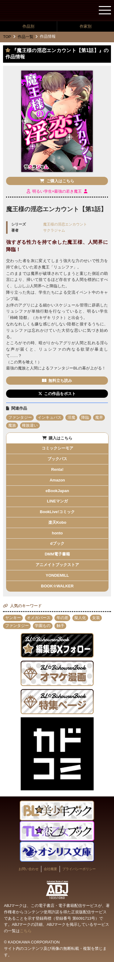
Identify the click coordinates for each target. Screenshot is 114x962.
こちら (26, 931)
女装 (96, 617)
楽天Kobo (57, 522)
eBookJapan (57, 490)
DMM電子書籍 (57, 554)
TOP (7, 36)
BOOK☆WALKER (57, 586)
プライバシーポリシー (79, 869)
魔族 (12, 425)
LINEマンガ (57, 501)
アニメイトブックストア (57, 564)
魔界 (99, 417)
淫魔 (71, 417)
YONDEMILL (57, 575)
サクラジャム (54, 230)
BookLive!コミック (57, 511)
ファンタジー (20, 417)
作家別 (86, 26)
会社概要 (50, 869)
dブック (57, 543)
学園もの (42, 625)
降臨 (85, 417)
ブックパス (57, 459)
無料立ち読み (60, 380)
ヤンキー (13, 617)
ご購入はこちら (60, 181)
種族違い (30, 425)
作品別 (28, 26)
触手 (60, 625)
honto (57, 533)
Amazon (57, 480)
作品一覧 (25, 36)
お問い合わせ (29, 869)
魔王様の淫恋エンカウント (65, 224)
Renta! (57, 469)
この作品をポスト (60, 393)
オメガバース (38, 617)
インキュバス (49, 417)
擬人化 (80, 617)
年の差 (62, 617)
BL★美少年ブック (29, 11)
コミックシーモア (57, 448)
